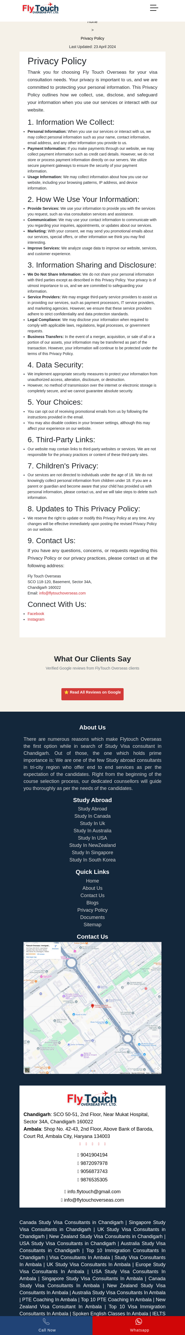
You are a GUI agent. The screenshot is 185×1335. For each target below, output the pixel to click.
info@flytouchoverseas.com (62, 593)
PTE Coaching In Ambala (50, 1299)
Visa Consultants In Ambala (79, 1257)
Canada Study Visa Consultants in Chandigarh (71, 1222)
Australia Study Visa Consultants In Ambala (119, 1292)
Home (92, 21)
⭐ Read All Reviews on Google (92, 692)
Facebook (36, 613)
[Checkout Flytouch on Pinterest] (90, 1144)
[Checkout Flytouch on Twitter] (96, 1144)
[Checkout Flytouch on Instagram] (84, 1144)
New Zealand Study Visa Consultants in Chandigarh (106, 1236)
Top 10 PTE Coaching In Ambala (117, 1299)
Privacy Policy (92, 38)
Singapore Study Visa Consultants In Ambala (92, 1278)
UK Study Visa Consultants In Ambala (88, 1264)
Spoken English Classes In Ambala (111, 1313)
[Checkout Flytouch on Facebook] (80, 1144)
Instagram (36, 619)
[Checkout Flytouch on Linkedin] (102, 1144)
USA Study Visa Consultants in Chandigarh (67, 1243)
